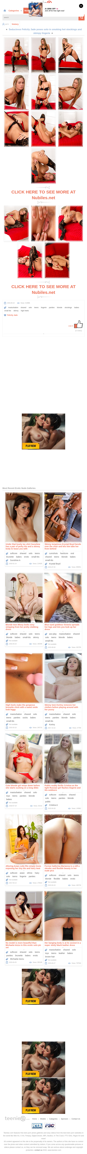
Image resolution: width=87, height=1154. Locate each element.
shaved (23, 308)
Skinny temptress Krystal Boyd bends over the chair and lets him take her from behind (63, 546)
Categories (15, 10)
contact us (38, 1150)
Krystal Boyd (54, 564)
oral (72, 553)
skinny (15, 311)
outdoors (62, 795)
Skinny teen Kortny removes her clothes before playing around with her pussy (61, 707)
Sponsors (64, 1119)
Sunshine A (15, 560)
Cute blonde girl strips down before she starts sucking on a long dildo (23, 786)
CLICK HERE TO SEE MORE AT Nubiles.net (43, 195)
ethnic (29, 873)
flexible (57, 879)
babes (76, 308)
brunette (10, 557)
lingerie (44, 308)
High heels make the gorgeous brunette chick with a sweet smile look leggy (22, 707)
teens (36, 308)
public (48, 801)
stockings (68, 308)
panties (52, 308)
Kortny (52, 724)
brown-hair (50, 957)
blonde (59, 308)
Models (27, 10)
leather (62, 953)
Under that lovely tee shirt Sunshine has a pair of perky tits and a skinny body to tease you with (23, 546)
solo (30, 308)
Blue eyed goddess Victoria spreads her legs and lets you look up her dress (62, 627)
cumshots (53, 553)
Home (34, 1119)
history (15, 24)
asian (22, 873)
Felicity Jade (12, 315)
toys (8, 796)
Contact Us (76, 1119)
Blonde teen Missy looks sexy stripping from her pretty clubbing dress (22, 627)
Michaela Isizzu (17, 959)
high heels (25, 311)
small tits (7, 311)
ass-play (53, 634)
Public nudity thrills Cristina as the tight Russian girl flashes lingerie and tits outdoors (63, 787)
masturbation (13, 308)
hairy (37, 873)
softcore (13, 553)
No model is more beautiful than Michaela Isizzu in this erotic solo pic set (23, 945)
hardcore (64, 553)
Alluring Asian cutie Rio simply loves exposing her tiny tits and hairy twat (23, 867)
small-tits (35, 557)
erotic (26, 557)
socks (25, 717)
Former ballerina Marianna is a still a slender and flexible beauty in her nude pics (62, 868)
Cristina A (53, 805)
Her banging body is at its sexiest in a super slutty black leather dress (63, 944)
